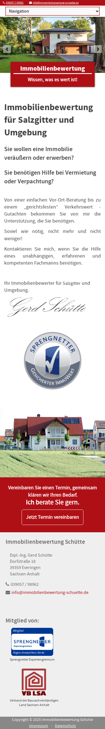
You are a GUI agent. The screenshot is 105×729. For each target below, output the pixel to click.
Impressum (38, 725)
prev (7, 49)
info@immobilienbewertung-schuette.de (56, 2)
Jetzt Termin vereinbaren (52, 517)
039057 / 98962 (15, 2)
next (98, 49)
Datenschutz (65, 725)
